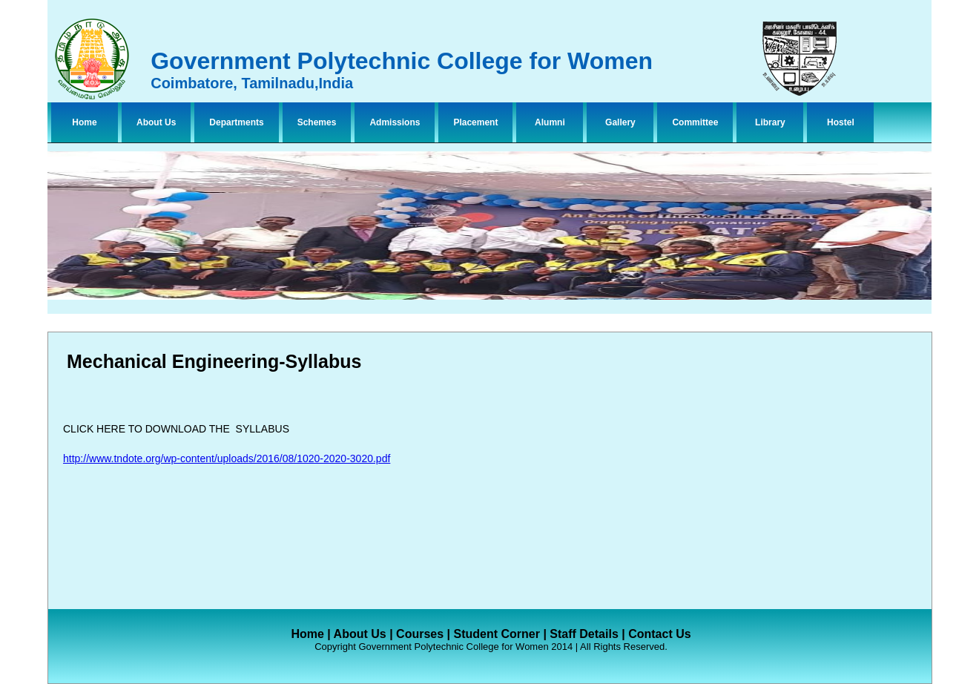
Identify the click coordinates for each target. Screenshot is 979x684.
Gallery (620, 122)
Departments (236, 122)
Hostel (840, 122)
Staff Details (584, 634)
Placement (475, 122)
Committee (695, 122)
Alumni (550, 122)
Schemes (317, 122)
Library (770, 122)
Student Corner (496, 634)
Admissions (394, 122)
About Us (156, 122)
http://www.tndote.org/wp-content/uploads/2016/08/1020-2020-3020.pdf (226, 458)
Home (84, 122)
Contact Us (659, 634)
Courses (420, 634)
